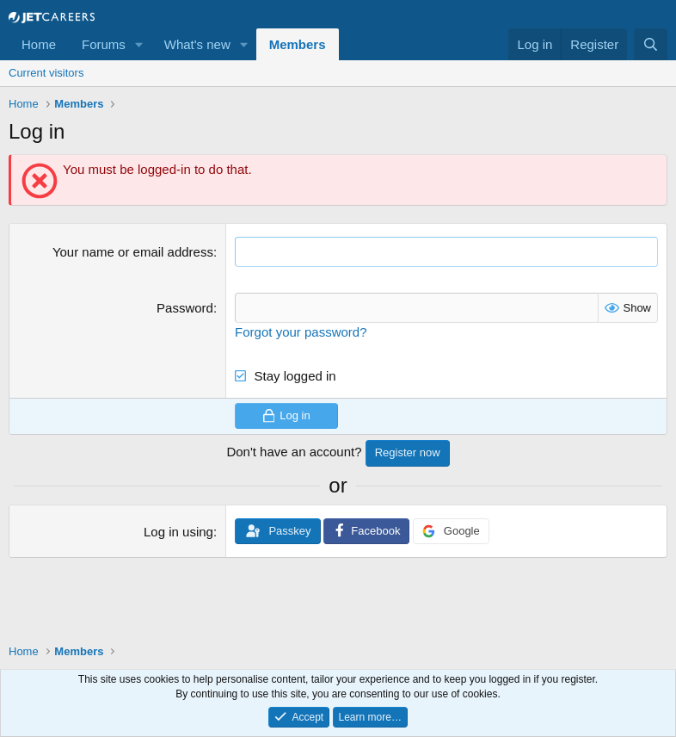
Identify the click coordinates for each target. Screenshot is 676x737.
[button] (139, 44)
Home (39, 44)
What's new (197, 44)
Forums (104, 44)
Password (185, 307)
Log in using (178, 531)
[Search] (650, 44)
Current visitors (46, 72)
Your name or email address (132, 252)
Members (297, 44)
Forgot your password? (300, 332)
